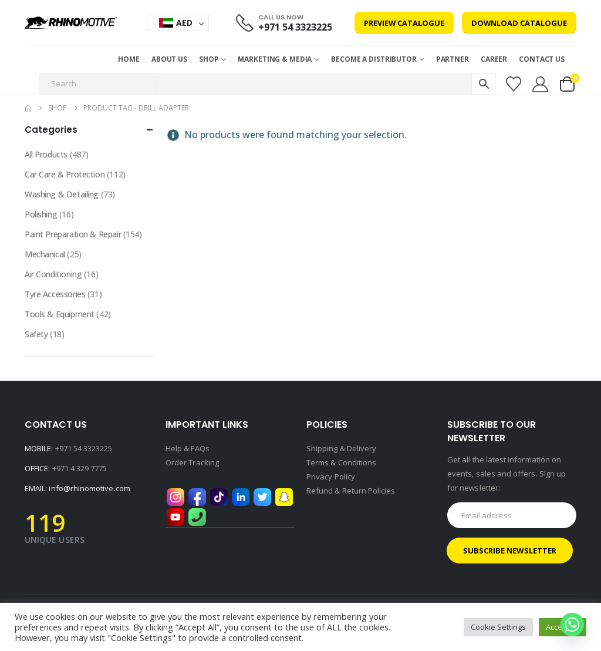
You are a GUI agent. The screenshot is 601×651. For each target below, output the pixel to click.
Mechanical (45, 254)
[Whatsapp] (572, 624)
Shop (209, 59)
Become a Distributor (374, 59)
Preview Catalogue (404, 23)
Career (494, 59)
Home (129, 59)
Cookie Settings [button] (498, 627)
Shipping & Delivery (341, 448)
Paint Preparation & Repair (73, 234)
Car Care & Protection (64, 174)
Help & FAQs (188, 448)
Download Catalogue (519, 23)
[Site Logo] (71, 22)
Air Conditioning (53, 274)
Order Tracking (192, 462)
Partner (452, 59)
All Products (46, 154)
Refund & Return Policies (351, 490)
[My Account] (540, 84)
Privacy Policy (330, 476)
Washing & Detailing (62, 194)
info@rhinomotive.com (89, 488)
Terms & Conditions (341, 462)
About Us (169, 59)
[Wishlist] (513, 84)
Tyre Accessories (55, 294)
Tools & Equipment (59, 314)
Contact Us (542, 59)
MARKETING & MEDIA (275, 59)
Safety (36, 334)
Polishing (41, 214)
